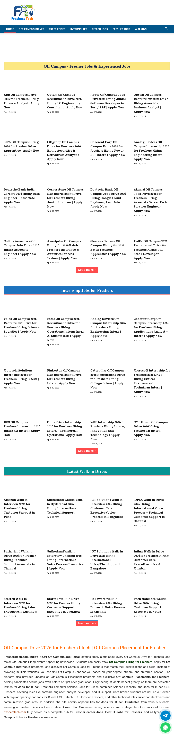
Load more (87, 269)
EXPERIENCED (57, 29)
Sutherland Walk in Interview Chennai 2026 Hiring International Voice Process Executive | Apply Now (65, 560)
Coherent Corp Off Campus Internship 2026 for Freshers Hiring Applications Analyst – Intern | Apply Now (151, 327)
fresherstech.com (15, 712)
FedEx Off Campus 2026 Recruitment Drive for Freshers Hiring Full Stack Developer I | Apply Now (150, 250)
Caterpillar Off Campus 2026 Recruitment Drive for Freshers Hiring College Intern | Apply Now (107, 379)
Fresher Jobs (121, 29)
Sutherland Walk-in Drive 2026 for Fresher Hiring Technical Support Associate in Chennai (20, 560)
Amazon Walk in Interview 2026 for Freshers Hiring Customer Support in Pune (19, 508)
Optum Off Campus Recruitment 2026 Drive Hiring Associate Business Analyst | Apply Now (151, 103)
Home (10, 29)
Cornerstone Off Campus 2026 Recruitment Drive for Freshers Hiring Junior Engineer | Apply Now (65, 198)
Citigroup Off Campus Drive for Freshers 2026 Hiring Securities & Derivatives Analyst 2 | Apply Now (64, 151)
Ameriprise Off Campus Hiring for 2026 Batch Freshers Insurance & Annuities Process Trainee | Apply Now (64, 250)
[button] (166, 29)
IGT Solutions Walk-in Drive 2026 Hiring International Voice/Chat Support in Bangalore (107, 560)
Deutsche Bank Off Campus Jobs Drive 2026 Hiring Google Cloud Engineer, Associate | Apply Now (108, 198)
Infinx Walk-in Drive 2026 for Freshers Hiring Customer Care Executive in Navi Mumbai (151, 560)
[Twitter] (165, 716)
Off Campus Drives (31, 29)
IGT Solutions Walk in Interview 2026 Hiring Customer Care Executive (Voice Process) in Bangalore (106, 508)
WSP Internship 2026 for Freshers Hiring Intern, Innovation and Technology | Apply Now (108, 431)
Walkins (141, 29)
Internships (78, 29)
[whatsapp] (165, 727)
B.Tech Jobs (100, 29)
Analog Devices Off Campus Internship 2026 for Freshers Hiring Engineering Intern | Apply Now (151, 151)
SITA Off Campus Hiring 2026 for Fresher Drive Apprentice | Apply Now (22, 146)
